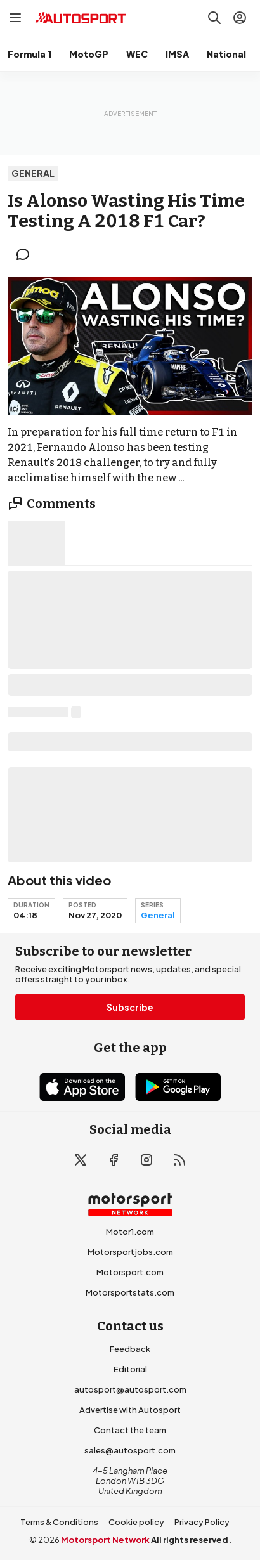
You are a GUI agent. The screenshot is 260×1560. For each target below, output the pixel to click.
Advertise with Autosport (130, 1410)
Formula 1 (29, 54)
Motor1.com (130, 1231)
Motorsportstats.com (130, 1292)
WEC (137, 54)
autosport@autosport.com (130, 1389)
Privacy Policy (202, 1522)
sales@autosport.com (130, 1450)
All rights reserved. (191, 1540)
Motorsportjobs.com (130, 1252)
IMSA (177, 54)
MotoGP (88, 54)
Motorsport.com (130, 1272)
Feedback (130, 1349)
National (226, 54)
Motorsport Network (105, 1540)
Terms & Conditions (59, 1522)
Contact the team (130, 1430)
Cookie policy (136, 1522)
